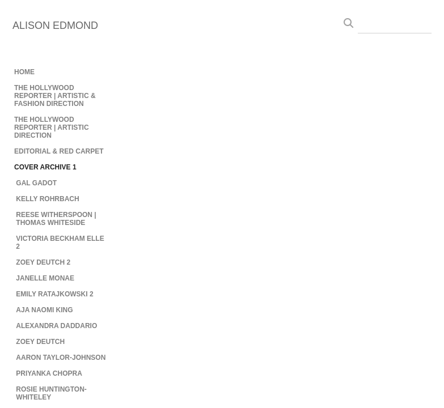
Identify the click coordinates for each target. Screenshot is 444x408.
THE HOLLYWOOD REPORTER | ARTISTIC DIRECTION (51, 127)
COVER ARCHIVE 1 (45, 167)
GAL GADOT (36, 183)
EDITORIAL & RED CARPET (59, 151)
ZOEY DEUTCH (40, 342)
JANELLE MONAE (45, 278)
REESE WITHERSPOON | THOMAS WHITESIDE (56, 219)
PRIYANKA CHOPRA (49, 373)
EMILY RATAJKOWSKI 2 (54, 294)
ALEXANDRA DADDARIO (56, 326)
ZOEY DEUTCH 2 (43, 262)
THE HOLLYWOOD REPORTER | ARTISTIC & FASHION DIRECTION (55, 96)
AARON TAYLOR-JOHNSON (60, 358)
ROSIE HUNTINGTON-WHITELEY (51, 393)
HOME (24, 72)
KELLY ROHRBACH (47, 199)
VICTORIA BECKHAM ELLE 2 (60, 242)
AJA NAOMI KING (44, 310)
